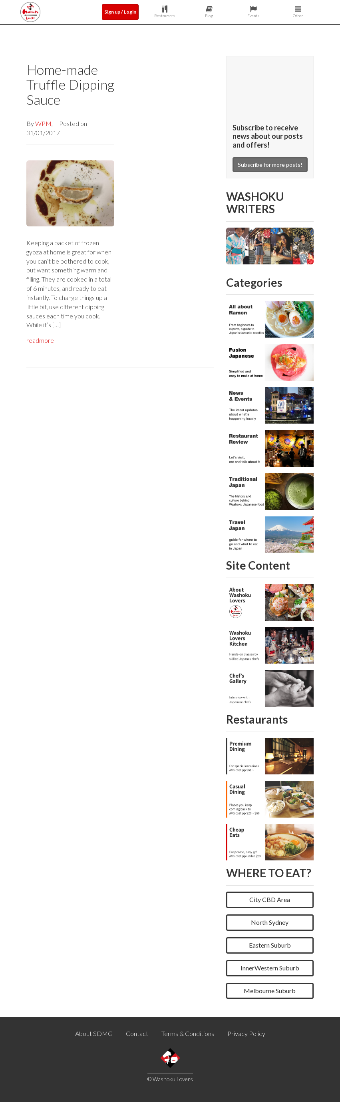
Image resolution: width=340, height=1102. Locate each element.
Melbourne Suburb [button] (270, 990)
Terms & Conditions (187, 1033)
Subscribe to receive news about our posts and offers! (268, 136)
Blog (209, 12)
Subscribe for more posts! (270, 164)
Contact (137, 1033)
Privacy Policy (246, 1033)
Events (253, 12)
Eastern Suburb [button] (270, 945)
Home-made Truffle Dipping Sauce (70, 84)
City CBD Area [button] (269, 899)
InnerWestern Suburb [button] (270, 968)
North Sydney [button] (269, 922)
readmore (40, 340)
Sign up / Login (120, 12)
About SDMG (94, 1033)
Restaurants (165, 12)
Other (298, 12)
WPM (43, 123)
